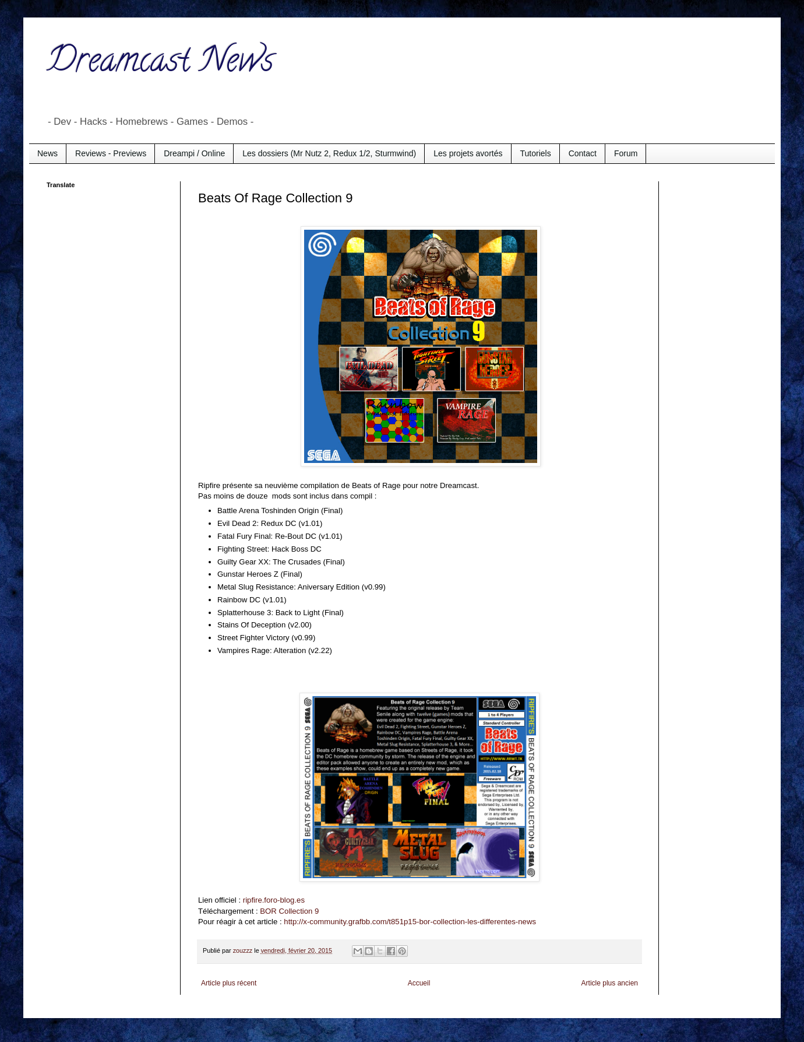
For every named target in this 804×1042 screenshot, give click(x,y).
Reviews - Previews (110, 153)
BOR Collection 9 (289, 911)
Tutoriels (535, 153)
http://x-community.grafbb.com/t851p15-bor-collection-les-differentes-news (410, 921)
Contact (583, 153)
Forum (625, 153)
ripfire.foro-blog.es (274, 900)
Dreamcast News (160, 63)
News (47, 153)
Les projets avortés (467, 153)
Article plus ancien (609, 983)
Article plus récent (228, 983)
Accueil (419, 983)
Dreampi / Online (194, 153)
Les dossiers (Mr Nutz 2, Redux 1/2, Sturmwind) (329, 153)
